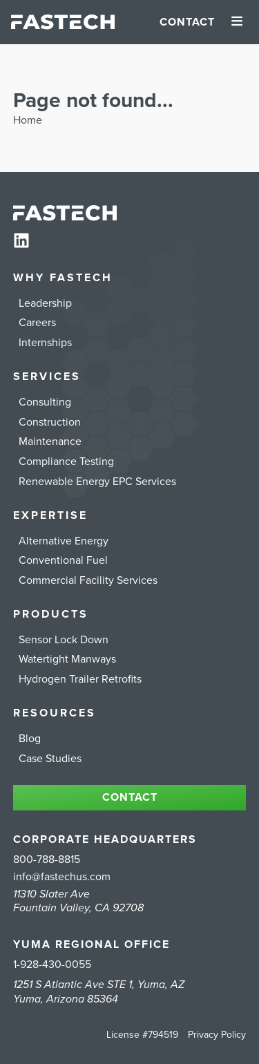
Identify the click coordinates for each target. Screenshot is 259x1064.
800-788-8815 (46, 859)
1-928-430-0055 (52, 964)
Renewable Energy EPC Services (97, 481)
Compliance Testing (66, 461)
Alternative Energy (63, 541)
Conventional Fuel (63, 560)
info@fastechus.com (62, 877)
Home (27, 120)
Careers (37, 323)
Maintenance (50, 441)
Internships (45, 343)
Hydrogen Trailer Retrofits (80, 679)
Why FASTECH (63, 278)
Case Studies (50, 759)
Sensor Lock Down (63, 640)
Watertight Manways (67, 659)
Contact (187, 22)
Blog (30, 738)
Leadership (45, 303)
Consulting (45, 402)
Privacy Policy (217, 1035)
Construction (50, 422)
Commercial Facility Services (88, 580)
